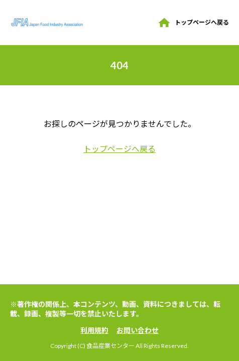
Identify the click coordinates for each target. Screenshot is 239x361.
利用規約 (94, 330)
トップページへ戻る (202, 22)
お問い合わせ (137, 330)
